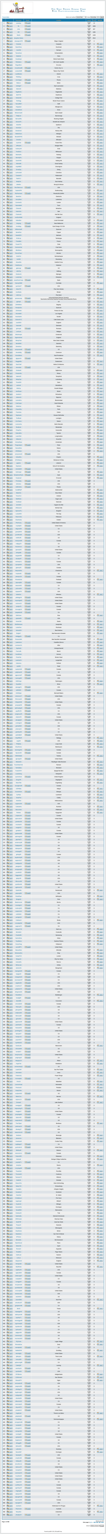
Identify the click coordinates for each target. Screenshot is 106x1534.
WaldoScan (18, 133)
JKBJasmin (19, 508)
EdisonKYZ (19, 319)
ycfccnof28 (19, 588)
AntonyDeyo (18, 442)
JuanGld (18, 50)
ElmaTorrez (18, 747)
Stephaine (18, 466)
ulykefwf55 (19, 618)
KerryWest (19, 199)
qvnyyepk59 (18, 705)
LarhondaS (19, 172)
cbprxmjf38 (19, 582)
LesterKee (18, 627)
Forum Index (5, 17)
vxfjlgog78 (18, 543)
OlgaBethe (19, 92)
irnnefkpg (18, 226)
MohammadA (18, 113)
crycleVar (18, 142)
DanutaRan (18, 448)
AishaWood (18, 110)
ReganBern (18, 65)
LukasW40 (19, 514)
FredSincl (18, 151)
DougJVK (18, 779)
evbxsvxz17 (18, 696)
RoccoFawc (18, 253)
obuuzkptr (18, 367)
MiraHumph (18, 334)
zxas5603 (18, 322)
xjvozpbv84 (19, 564)
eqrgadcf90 (19, 555)
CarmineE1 (19, 202)
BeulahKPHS (18, 136)
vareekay (18, 23)
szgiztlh (19, 741)
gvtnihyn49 (19, 732)
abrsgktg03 (19, 720)
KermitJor (18, 127)
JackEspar (19, 391)
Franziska (18, 412)
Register (83, 9)
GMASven (18, 615)
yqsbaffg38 (19, 735)
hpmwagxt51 (18, 750)
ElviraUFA (18, 122)
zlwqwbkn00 (18, 612)
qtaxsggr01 (19, 687)
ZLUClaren (19, 421)
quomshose (18, 777)
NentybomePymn (18, 475)
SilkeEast (18, 406)
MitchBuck (18, 250)
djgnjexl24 (18, 358)
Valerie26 (18, 376)
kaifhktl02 (18, 690)
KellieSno (18, 594)
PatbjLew (18, 116)
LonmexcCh (18, 645)
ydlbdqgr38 (19, 597)
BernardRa (19, 119)
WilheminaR (18, 229)
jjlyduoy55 (18, 567)
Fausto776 (19, 244)
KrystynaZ (18, 478)
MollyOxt (18, 181)
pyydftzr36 (18, 711)
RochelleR (18, 313)
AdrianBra (18, 457)
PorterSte (18, 657)
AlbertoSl (18, 89)
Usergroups (75, 9)
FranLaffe (18, 651)
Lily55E (19, 666)
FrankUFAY (18, 771)
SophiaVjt (18, 648)
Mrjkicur (18, 83)
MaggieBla (19, 361)
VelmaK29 (18, 630)
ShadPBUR (18, 738)
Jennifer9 (18, 505)
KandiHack (19, 654)
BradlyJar (18, 427)
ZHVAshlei (19, 310)
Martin (18, 35)
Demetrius (18, 346)
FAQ (53, 9)
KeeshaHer (19, 316)
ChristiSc (18, 139)
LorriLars (18, 331)
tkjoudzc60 (19, 753)
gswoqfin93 (18, 531)
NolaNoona (19, 265)
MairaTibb (18, 782)
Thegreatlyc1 (18, 445)
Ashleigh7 (18, 86)
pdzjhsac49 (18, 672)
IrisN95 (19, 259)
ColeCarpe (19, 403)
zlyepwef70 (19, 591)
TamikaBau (19, 768)
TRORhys (18, 77)
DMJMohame (18, 624)
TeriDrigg (18, 101)
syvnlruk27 (19, 286)
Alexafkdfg (19, 352)
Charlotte (18, 44)
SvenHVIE (18, 160)
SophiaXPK (18, 190)
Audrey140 (19, 148)
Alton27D (18, 289)
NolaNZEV (19, 235)
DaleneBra (19, 433)
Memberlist (66, 9)
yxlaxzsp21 (19, 729)
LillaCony (18, 295)
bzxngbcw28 (18, 785)
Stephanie (18, 415)
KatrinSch (18, 211)
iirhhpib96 (18, 552)
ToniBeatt (18, 418)
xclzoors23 (19, 603)
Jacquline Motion (18, 38)
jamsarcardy (18, 298)
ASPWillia (18, 788)
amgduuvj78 (18, 714)
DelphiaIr (18, 56)
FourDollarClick (18, 765)
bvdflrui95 (18, 537)
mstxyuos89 (18, 540)
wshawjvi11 (18, 561)
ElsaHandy (19, 520)
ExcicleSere (18, 791)
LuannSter (18, 436)
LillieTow (18, 271)
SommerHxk (18, 247)
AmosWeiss (18, 355)
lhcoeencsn (18, 546)
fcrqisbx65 (18, 573)
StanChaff (18, 364)
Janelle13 (18, 394)
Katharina (18, 663)
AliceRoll (18, 124)
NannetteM (19, 205)
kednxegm (18, 472)
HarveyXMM (18, 283)
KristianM (18, 370)
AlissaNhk (18, 262)
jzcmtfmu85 (18, 534)
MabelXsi (18, 493)
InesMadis (18, 292)
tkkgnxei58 (19, 529)
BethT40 (18, 95)
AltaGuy (18, 388)
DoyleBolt (18, 684)
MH (19, 32)
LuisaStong (19, 774)
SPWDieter (19, 451)
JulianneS (18, 397)
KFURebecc (18, 460)
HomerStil (18, 621)
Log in (83, 11)
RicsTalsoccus (19, 187)
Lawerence (19, 642)
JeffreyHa (18, 145)
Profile (54, 11)
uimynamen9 (18, 454)
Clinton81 (18, 208)
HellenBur (18, 220)
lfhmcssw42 (18, 699)
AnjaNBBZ (19, 166)
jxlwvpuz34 (19, 576)
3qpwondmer (18, 337)
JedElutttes (19, 487)
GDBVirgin (18, 681)
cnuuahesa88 (18, 68)
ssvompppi (19, 80)
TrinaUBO (18, 382)
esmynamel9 (18, 349)
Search (59, 9)
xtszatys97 (19, 558)
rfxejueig (18, 223)
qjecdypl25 (19, 759)
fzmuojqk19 (18, 609)
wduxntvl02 (19, 585)
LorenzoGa (19, 424)
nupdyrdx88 (18, 669)
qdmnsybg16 (18, 708)
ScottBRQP (18, 490)
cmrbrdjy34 (19, 723)
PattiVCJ (18, 178)
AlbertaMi (18, 163)
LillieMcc (18, 184)
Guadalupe (19, 59)
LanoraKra (19, 400)
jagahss (18, 463)
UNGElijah (19, 693)
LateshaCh (19, 660)
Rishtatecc (19, 62)
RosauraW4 (18, 639)
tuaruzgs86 (19, 678)
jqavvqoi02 (19, 549)
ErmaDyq (18, 169)
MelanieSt (18, 762)
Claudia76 (18, 175)
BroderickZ (19, 130)
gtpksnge (18, 268)
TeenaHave (18, 53)
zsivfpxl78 (18, 606)
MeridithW (18, 343)
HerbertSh (18, 98)
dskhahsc (18, 484)
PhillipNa (18, 744)
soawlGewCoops (18, 280)
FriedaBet (18, 241)
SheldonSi (18, 274)
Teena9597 (19, 104)
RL (18, 26)
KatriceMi (18, 325)
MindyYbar (19, 340)
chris (18, 29)
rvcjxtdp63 (18, 526)
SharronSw (19, 517)
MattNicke (18, 499)
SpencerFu (19, 511)
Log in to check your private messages (68, 11)
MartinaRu (18, 154)
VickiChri (18, 256)
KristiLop (18, 238)
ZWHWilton (18, 304)
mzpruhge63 (18, 600)
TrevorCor (18, 496)
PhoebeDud (18, 579)
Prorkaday (18, 481)
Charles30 (18, 214)
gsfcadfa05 (19, 726)
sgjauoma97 (18, 675)
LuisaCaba (19, 277)
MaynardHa (18, 570)
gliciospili (18, 328)
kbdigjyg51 (19, 636)
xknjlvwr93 (19, 717)
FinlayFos (18, 430)
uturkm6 (18, 385)
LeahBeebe (18, 74)
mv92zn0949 (18, 217)
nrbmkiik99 (19, 469)
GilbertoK (18, 439)
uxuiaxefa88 (18, 71)
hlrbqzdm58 (18, 702)
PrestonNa (19, 373)
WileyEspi (18, 379)
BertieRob (18, 232)
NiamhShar (19, 47)
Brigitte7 (18, 633)
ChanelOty (19, 409)
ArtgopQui (18, 107)
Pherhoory (18, 523)
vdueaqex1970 (18, 41)
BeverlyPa (18, 157)
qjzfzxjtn (18, 301)
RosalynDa (19, 307)
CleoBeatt (18, 502)
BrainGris (18, 196)
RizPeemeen (18, 193)
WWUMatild (18, 756)
